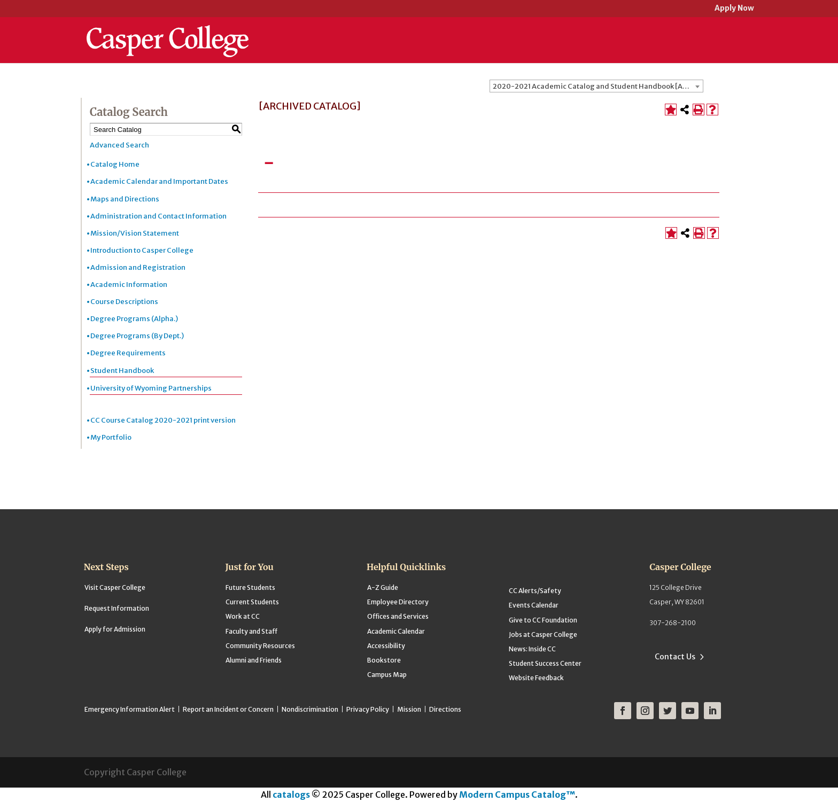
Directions (445, 709)
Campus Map (387, 675)
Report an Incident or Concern (228, 709)
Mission (409, 709)
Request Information (116, 608)
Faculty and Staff (251, 631)
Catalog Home (114, 164)
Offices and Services (398, 616)
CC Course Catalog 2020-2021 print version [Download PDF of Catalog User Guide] (163, 420)
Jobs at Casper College (543, 634)
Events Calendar (533, 605)
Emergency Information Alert (129, 709)
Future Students (250, 587)
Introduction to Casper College (141, 250)
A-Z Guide (382, 587)
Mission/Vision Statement (134, 233)
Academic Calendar (396, 631)
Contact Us (675, 656)
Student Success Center (545, 663)
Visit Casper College (114, 587)
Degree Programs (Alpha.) (134, 318)
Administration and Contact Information (158, 216)
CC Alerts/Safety (535, 591)
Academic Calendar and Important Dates (159, 181)
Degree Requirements (128, 352)
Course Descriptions (124, 301)
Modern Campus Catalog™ (517, 794)
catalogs (291, 794)
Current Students (252, 602)
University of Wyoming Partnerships (151, 388)
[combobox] (596, 86)
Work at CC (243, 616)
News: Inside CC (532, 649)
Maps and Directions (124, 199)
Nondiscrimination (310, 709)
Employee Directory (398, 602)
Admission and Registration (137, 267)
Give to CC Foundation (543, 620)
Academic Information (128, 284)
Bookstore (384, 660)
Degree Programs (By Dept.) (137, 335)
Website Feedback (536, 678)
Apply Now (734, 9)
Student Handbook (122, 370)
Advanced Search (119, 145)
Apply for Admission (114, 629)
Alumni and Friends (254, 660)
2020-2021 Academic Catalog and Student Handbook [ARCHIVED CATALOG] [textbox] (598, 86)
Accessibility (386, 646)
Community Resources (260, 646)
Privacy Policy (367, 709)
